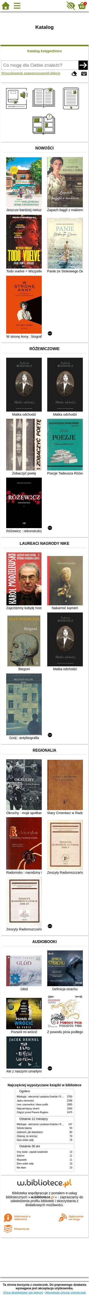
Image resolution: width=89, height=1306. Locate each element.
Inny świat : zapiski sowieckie (32, 1152)
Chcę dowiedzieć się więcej (22, 1292)
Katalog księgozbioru (44, 51)
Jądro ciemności (25, 1100)
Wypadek (22, 1159)
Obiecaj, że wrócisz (27, 1136)
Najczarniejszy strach (28, 1108)
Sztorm (20, 1155)
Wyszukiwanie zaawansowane (24, 73)
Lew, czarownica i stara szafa (32, 1104)
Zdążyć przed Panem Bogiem (32, 1112)
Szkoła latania (24, 1128)
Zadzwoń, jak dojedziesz (30, 1132)
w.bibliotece (42, 1197)
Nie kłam (21, 1167)
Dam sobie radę (25, 1140)
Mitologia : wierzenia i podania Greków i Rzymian (43, 1096)
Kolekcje (53, 73)
